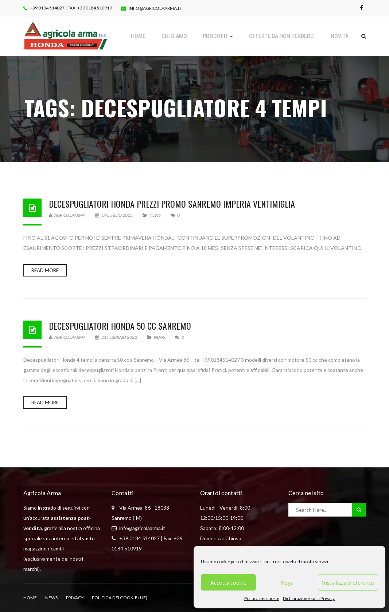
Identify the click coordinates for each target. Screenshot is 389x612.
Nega (286, 582)
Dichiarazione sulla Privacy (309, 598)
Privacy (75, 597)
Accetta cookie (228, 582)
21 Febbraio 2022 (116, 337)
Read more (45, 270)
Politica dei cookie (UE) (120, 597)
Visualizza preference (348, 582)
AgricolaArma (67, 215)
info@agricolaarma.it (155, 8)
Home (30, 597)
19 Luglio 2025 (114, 215)
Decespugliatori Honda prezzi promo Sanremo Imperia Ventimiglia (172, 203)
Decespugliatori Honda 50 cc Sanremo (120, 325)
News (155, 215)
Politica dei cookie (261, 598)
